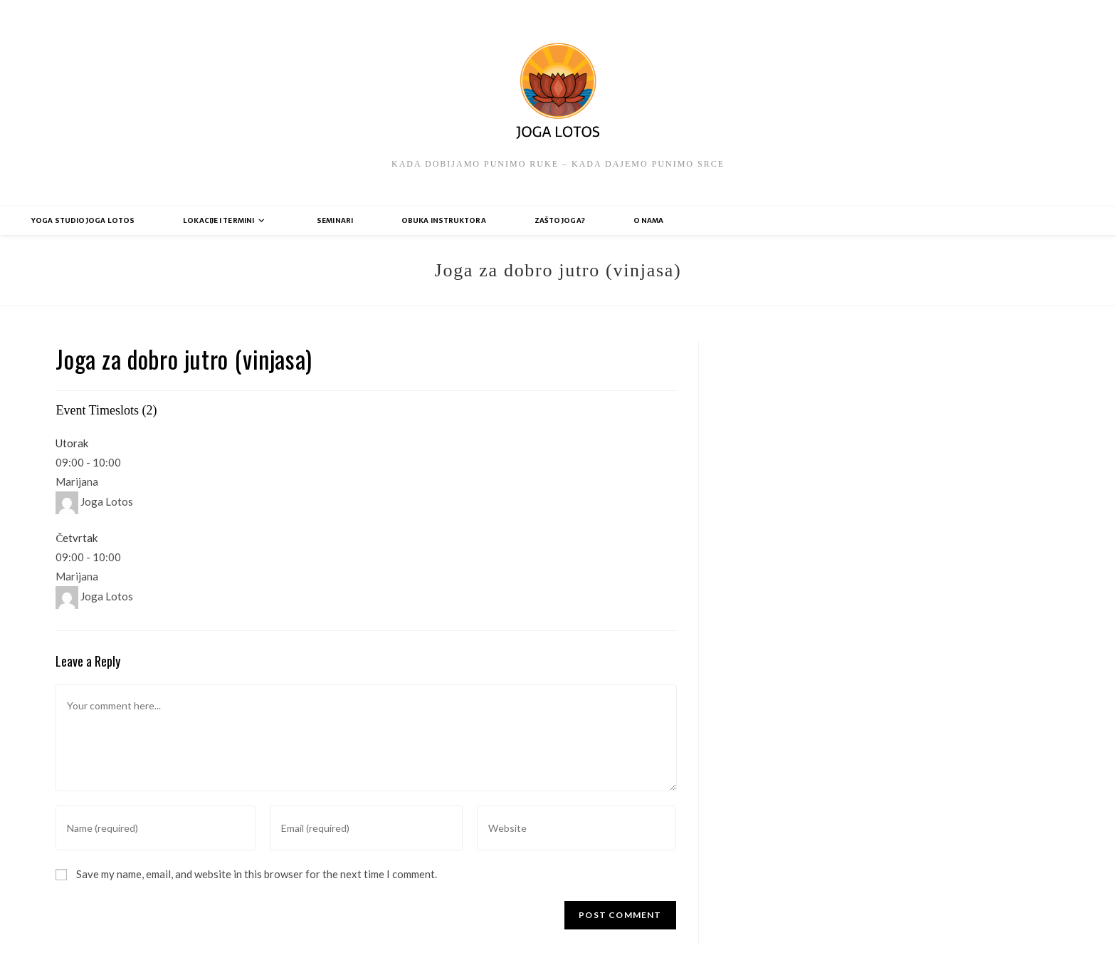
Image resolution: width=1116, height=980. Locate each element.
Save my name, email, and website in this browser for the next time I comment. (256, 873)
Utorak (72, 443)
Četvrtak (77, 537)
